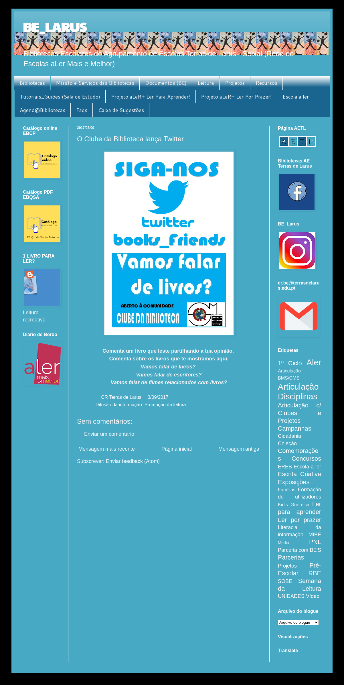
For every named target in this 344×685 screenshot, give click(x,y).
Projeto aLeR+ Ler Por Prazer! (236, 96)
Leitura (205, 83)
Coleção (287, 443)
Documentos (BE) (166, 83)
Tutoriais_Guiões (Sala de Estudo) (60, 96)
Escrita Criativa (299, 474)
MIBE (315, 534)
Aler (314, 362)
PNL (315, 541)
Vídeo (312, 596)
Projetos (235, 83)
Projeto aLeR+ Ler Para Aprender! (150, 96)
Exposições (293, 482)
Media (283, 542)
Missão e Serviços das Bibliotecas (95, 83)
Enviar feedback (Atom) (133, 461)
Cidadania (289, 436)
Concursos (306, 458)
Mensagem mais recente (106, 449)
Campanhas (294, 428)
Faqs (81, 110)
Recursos (266, 83)
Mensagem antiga (238, 449)
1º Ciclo (290, 363)
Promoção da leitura (165, 404)
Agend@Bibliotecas (42, 110)
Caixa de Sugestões (121, 110)
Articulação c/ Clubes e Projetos (299, 413)
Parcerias (291, 557)
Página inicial (176, 449)
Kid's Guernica (293, 504)
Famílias (286, 489)
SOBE (285, 581)
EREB (285, 467)
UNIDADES (291, 596)
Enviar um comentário (109, 434)
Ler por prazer (299, 519)
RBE (315, 573)
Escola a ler (295, 96)
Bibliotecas (32, 83)
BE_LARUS (54, 27)
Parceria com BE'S (299, 550)
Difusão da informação (119, 404)
